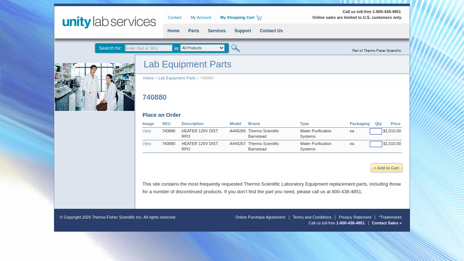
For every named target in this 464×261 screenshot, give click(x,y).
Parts (193, 30)
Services (216, 30)
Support (243, 30)
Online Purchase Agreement (260, 217)
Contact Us (271, 30)
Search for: (110, 48)
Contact (175, 17)
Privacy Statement (355, 217)
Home (173, 30)
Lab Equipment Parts (177, 78)
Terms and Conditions (312, 217)
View (146, 131)
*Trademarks (390, 217)
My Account (201, 17)
